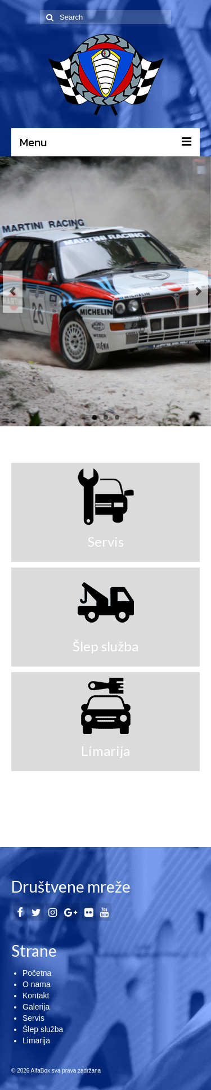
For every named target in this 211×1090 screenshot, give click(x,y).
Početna (37, 973)
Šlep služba (43, 1029)
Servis (33, 1018)
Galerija (36, 1006)
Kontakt (36, 995)
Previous (13, 292)
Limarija (36, 1040)
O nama (37, 984)
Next (198, 292)
